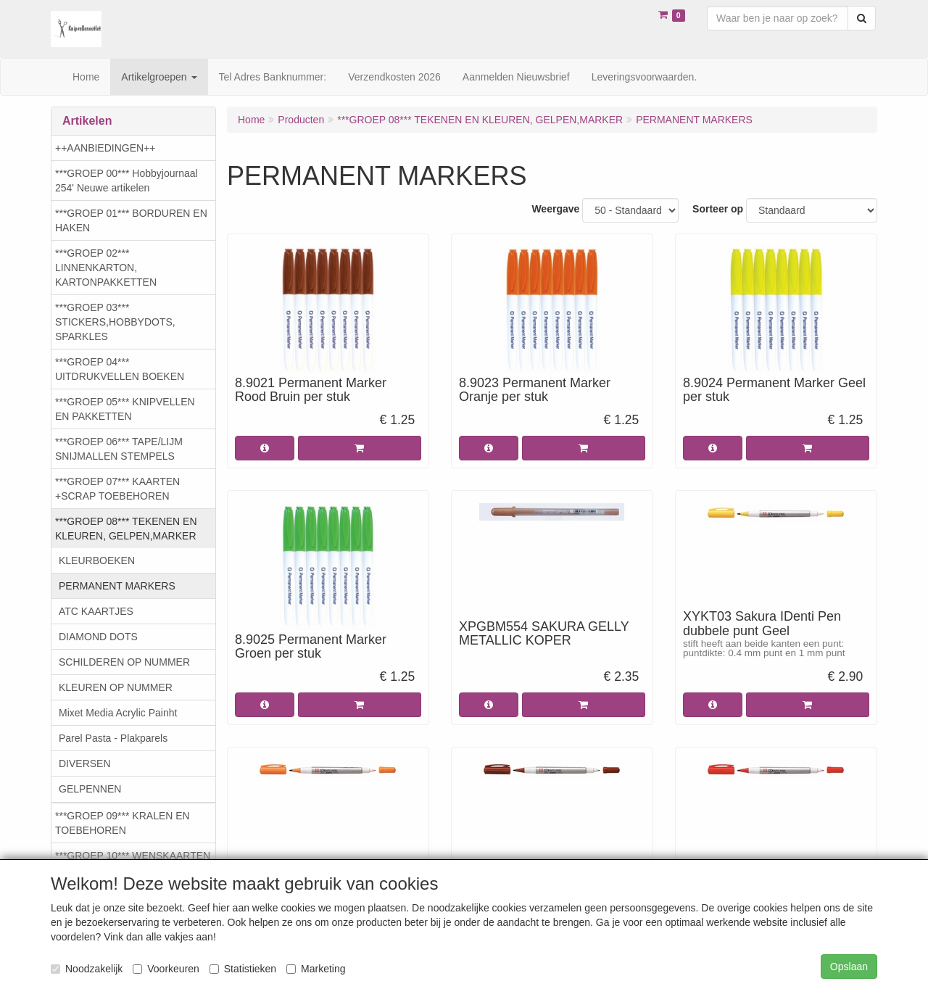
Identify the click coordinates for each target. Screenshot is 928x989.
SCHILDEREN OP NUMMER (124, 662)
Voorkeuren (166, 968)
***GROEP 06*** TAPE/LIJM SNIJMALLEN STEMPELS (119, 449)
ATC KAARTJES (96, 611)
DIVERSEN (85, 763)
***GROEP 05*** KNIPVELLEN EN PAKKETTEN (125, 409)
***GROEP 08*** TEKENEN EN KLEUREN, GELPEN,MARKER (126, 529)
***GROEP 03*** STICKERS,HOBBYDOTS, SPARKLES (115, 322)
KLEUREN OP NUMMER (116, 687)
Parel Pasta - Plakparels (113, 738)
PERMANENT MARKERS (117, 586)
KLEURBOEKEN (97, 560)
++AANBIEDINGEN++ (105, 148)
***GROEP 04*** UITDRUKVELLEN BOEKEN (119, 369)
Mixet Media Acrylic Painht (118, 713)
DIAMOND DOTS (98, 636)
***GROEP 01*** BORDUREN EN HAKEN (131, 220)
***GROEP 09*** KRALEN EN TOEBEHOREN (122, 823)
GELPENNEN (90, 789)
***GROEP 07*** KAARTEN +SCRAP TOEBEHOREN (117, 489)
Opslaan (849, 966)
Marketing (315, 968)
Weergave (555, 209)
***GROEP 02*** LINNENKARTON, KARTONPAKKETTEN (106, 267)
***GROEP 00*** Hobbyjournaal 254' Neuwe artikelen (126, 180)
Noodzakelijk (87, 968)
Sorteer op (717, 209)
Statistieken (243, 968)
